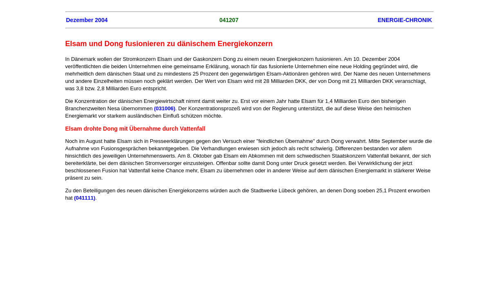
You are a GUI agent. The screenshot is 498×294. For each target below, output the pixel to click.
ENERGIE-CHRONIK (404, 20)
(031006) (164, 108)
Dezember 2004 (87, 20)
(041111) (84, 198)
